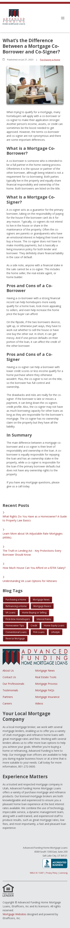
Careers (7, 703)
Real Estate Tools (45, 677)
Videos (39, 703)
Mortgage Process (46, 683)
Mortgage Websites (14, 914)
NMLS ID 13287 (37, 873)
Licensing (63, 873)
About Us (8, 670)
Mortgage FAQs (44, 690)
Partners (8, 697)
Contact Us (9, 677)
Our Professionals (13, 683)
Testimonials (10, 690)
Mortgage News (45, 670)
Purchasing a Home (50, 59)
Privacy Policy (51, 873)
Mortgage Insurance (47, 697)
